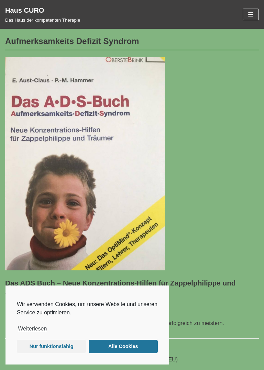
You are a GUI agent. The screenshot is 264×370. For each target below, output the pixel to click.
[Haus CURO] (42, 14)
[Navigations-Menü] (251, 14)
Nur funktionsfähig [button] (52, 346)
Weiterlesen (32, 329)
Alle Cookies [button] (123, 346)
